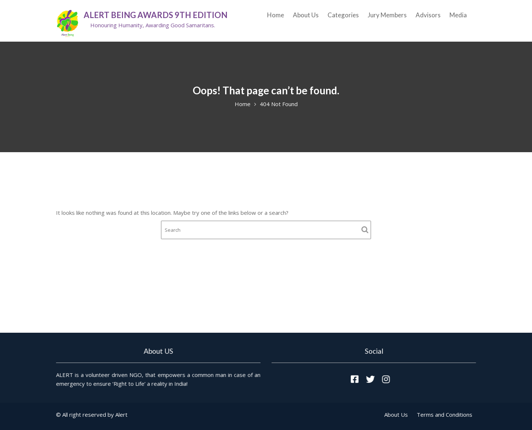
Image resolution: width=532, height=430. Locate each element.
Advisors (428, 15)
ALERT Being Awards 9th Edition (155, 15)
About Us (306, 15)
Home (275, 15)
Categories (343, 15)
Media (458, 15)
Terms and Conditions (444, 414)
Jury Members (387, 15)
